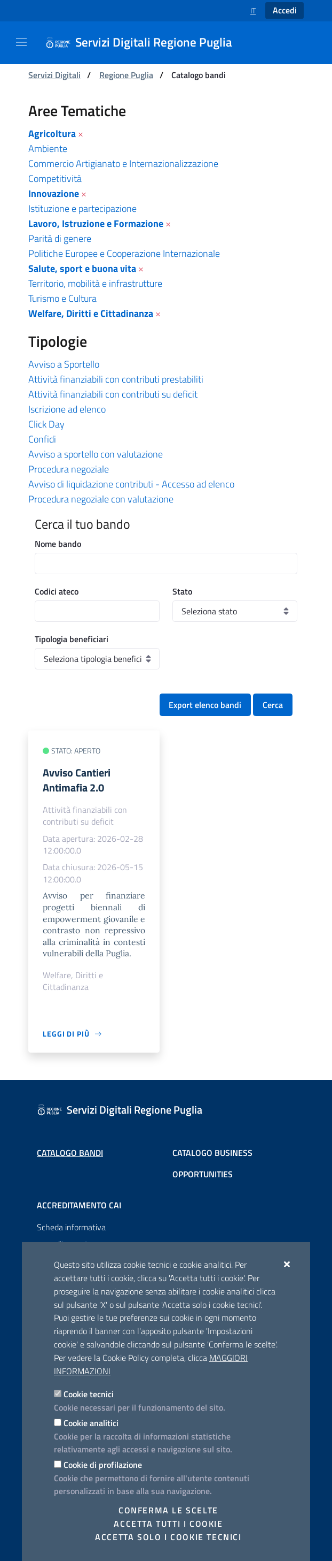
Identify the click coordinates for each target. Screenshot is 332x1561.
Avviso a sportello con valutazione (95, 454)
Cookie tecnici (89, 1394)
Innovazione (53, 193)
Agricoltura (52, 133)
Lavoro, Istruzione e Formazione (95, 223)
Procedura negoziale (68, 469)
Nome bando (58, 543)
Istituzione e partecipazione (82, 208)
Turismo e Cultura (62, 298)
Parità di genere (59, 238)
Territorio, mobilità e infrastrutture (95, 283)
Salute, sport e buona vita (82, 268)
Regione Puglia (126, 74)
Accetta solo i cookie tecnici (168, 1537)
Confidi (42, 439)
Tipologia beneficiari (71, 639)
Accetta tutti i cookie (168, 1523)
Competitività (55, 178)
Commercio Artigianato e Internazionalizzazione (123, 163)
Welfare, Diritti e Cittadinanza (90, 313)
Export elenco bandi (205, 704)
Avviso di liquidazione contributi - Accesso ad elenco (131, 484)
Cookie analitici (91, 1423)
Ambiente (47, 148)
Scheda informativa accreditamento (71, 1236)
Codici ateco (56, 591)
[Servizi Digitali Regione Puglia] (145, 43)
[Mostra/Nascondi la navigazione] (21, 42)
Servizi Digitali (54, 74)
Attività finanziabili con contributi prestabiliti (115, 379)
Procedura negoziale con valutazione (100, 499)
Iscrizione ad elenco (67, 409)
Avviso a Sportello (63, 364)
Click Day (46, 424)
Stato (182, 591)
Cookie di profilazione (103, 1464)
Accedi (285, 10)
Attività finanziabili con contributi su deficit (112, 394)
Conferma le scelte (168, 1510)
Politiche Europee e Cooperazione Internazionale (124, 253)
